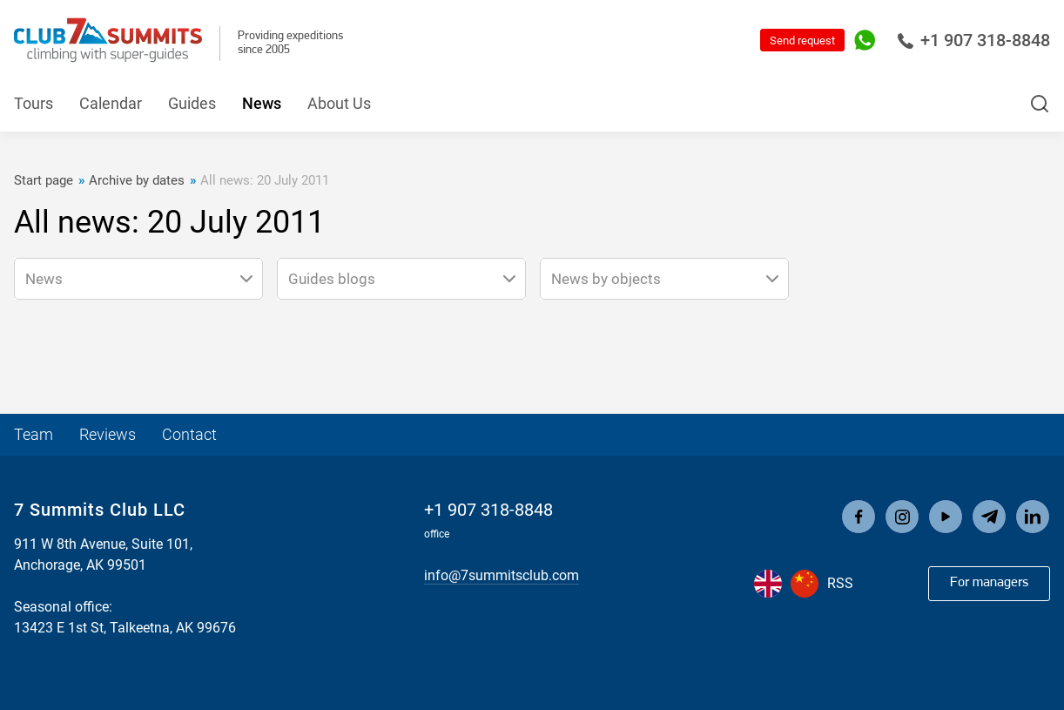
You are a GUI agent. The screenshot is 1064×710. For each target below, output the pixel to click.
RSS (840, 583)
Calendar (110, 103)
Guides (192, 103)
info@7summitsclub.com (501, 575)
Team (33, 434)
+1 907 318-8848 (973, 40)
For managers (989, 583)
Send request (802, 40)
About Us (339, 103)
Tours (33, 103)
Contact (189, 434)
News (261, 103)
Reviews (107, 434)
